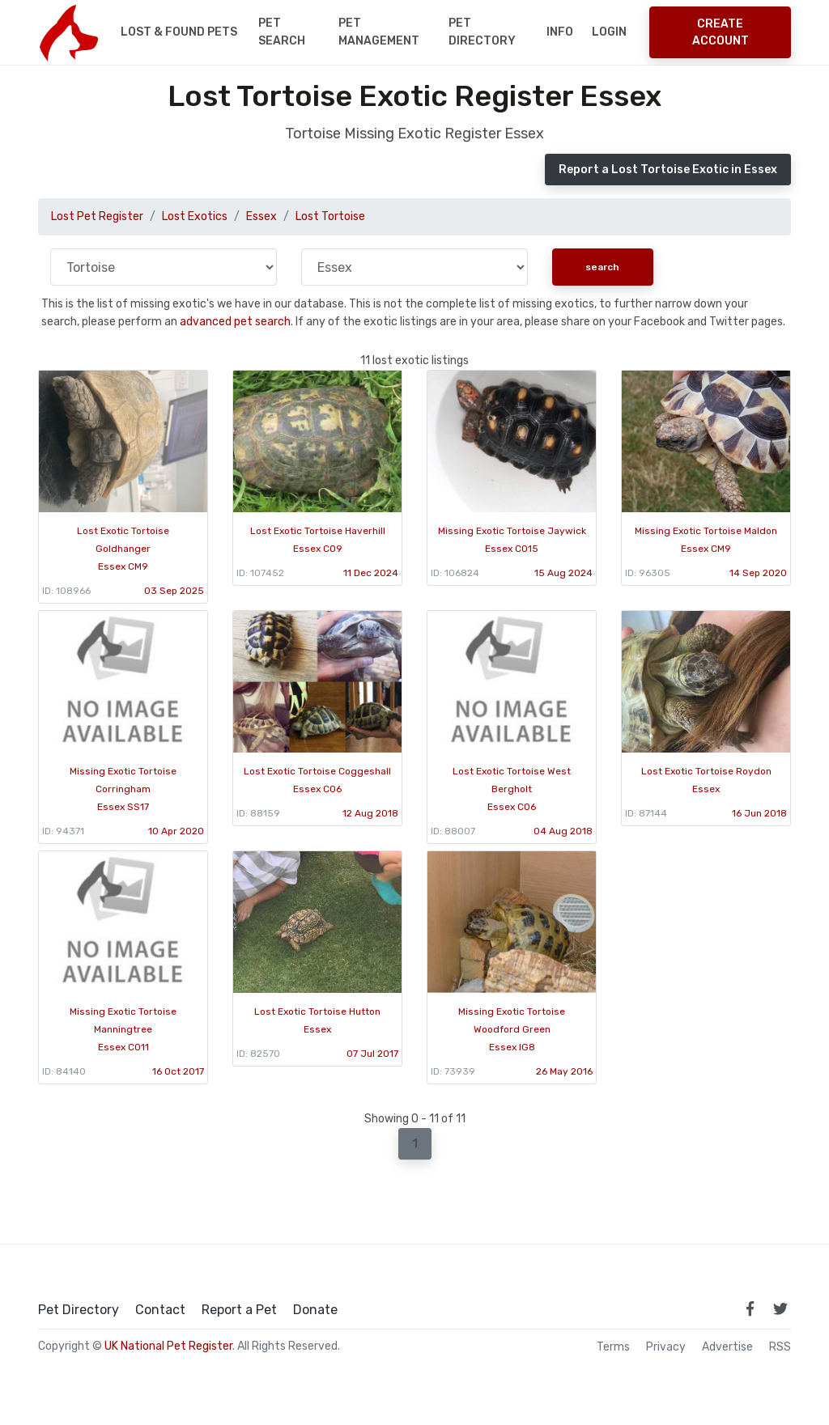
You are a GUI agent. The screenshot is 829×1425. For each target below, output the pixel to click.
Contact (160, 1310)
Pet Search (281, 32)
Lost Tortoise (330, 216)
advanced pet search (235, 322)
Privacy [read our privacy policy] (666, 1347)
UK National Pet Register (168, 1346)
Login (609, 32)
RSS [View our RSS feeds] (780, 1347)
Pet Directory (482, 32)
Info (559, 32)
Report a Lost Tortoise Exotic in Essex (668, 169)
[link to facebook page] (749, 1308)
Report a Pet (239, 1310)
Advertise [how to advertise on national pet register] (727, 1347)
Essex (261, 216)
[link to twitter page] (780, 1308)
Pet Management (378, 32)
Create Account (720, 32)
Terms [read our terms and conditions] (613, 1347)
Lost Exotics (194, 216)
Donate (315, 1310)
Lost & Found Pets (179, 32)
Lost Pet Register (97, 216)
